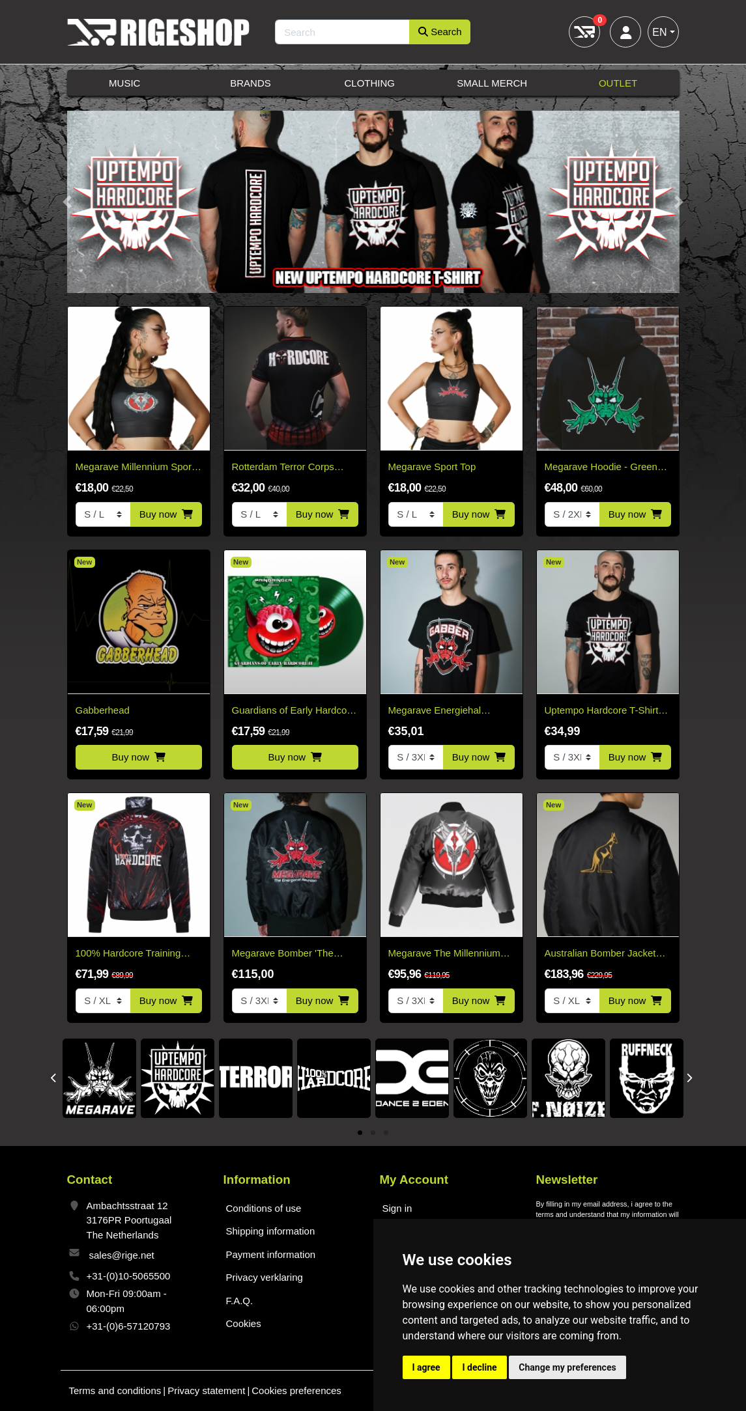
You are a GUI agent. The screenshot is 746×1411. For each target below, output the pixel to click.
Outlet (618, 83)
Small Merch (492, 83)
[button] (67, 202)
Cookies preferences (296, 1390)
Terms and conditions (115, 1390)
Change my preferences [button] (567, 1367)
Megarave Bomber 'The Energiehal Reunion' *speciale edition (283, 954)
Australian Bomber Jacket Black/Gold (600, 954)
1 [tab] (360, 1133)
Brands (250, 83)
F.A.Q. (239, 1300)
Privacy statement (206, 1390)
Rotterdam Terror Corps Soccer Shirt (283, 468)
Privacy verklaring (264, 1277)
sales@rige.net (121, 1255)
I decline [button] (479, 1367)
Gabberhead (103, 710)
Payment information (271, 1254)
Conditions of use (264, 1208)
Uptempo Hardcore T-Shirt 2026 (602, 711)
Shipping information (270, 1230)
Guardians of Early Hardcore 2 (294, 711)
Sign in (397, 1208)
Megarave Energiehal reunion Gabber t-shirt (435, 711)
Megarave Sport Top (432, 466)
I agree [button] (426, 1367)
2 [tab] (373, 1133)
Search (440, 31)
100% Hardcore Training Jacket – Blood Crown (128, 954)
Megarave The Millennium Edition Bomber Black (444, 954)
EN (659, 32)
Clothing (369, 83)
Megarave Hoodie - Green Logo (601, 468)
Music (124, 83)
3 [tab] (386, 1133)
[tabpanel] (100, 1078)
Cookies (243, 1323)
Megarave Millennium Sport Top (135, 468)
